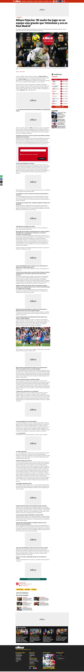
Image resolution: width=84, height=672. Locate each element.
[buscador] (54, 1)
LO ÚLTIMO (55, 111)
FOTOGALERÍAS (22, 628)
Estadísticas (58, 75)
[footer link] (42, 650)
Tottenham (34, 589)
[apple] (62, 658)
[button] (1, 176)
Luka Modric (27, 589)
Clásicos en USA (20, 636)
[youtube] (36, 668)
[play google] (62, 655)
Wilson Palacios (20, 589)
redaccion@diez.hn (23, 585)
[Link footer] (19, 647)
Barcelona (59, 636)
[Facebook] (30, 668)
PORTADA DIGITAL (46, 653)
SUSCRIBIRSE (42, 159)
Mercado (45, 636)
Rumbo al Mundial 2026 (34, 636)
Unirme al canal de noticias (34, 579)
